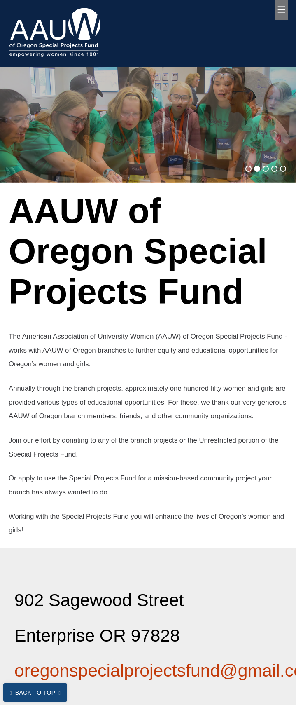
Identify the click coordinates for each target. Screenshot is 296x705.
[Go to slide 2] (257, 169)
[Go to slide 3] (266, 169)
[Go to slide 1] (248, 169)
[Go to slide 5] (283, 169)
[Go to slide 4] (274, 169)
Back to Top (35, 692)
